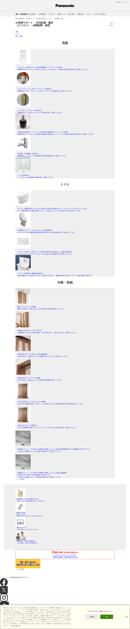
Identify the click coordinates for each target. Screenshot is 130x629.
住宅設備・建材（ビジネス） (45, 18)
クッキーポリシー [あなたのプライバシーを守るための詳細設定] (15, 625)
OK (107, 616)
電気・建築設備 (19, 18)
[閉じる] (127, 616)
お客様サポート (30, 18)
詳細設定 (92, 616)
